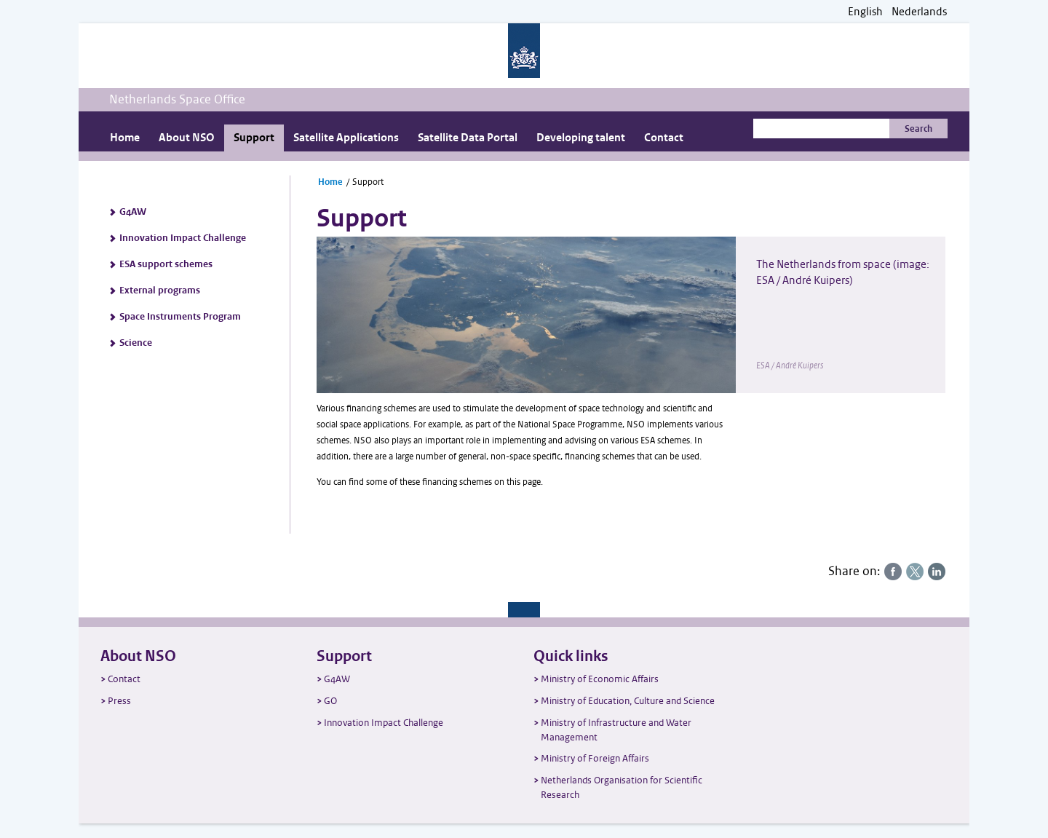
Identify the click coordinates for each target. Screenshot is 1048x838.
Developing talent (580, 138)
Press (119, 701)
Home (125, 138)
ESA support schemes (166, 264)
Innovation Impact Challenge (182, 238)
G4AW (132, 212)
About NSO (187, 138)
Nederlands (919, 12)
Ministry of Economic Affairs (600, 679)
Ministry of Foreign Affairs (595, 758)
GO (330, 701)
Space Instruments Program (180, 317)
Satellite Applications (346, 138)
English (865, 12)
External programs (159, 290)
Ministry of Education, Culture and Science (628, 701)
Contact (663, 138)
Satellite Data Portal (467, 138)
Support (254, 138)
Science (135, 343)
